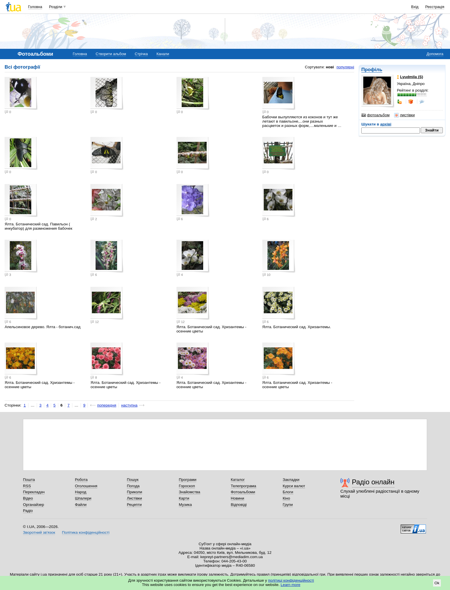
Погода (133, 486)
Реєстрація (434, 7)
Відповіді (239, 504)
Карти (184, 498)
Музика (185, 504)
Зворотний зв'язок (39, 532)
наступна (129, 405)
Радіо (28, 510)
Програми (187, 479)
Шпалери (83, 498)
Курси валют (294, 486)
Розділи (55, 7)
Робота (81, 479)
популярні (345, 67)
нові (330, 67)
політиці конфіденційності (291, 580)
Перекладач (33, 492)
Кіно (286, 498)
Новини (237, 498)
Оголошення (86, 486)
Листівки (134, 498)
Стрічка (141, 54)
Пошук (133, 479)
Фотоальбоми (243, 492)
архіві (385, 124)
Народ (80, 492)
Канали (162, 54)
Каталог (238, 479)
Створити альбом (111, 54)
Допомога (434, 54)
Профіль (371, 69)
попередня (106, 405)
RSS (27, 486)
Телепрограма (243, 486)
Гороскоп (187, 486)
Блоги (288, 492)
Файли (81, 504)
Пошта (29, 479)
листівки (404, 115)
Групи (288, 504)
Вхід (415, 7)
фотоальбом (375, 115)
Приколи (134, 492)
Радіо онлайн (373, 482)
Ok (437, 583)
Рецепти (134, 504)
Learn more (290, 585)
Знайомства (189, 492)
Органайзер (33, 504)
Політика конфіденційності (85, 532)
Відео (28, 498)
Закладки (291, 479)
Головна (35, 7)
